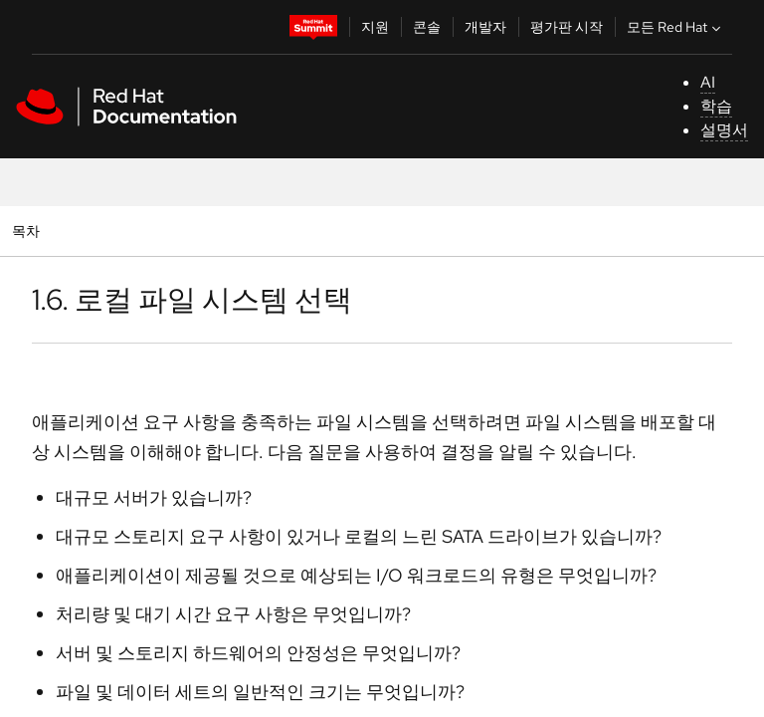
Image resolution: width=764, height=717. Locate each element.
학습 (716, 106)
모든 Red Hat (676, 27)
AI (707, 82)
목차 (28, 230)
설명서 (724, 130)
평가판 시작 (566, 27)
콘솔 (427, 27)
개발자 (485, 27)
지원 (375, 27)
